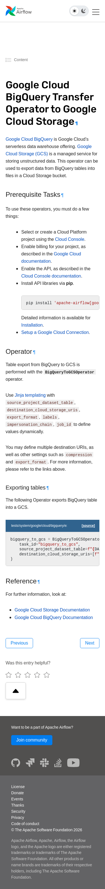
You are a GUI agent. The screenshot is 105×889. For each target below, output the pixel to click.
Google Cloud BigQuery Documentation (54, 617)
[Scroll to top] (16, 690)
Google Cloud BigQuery (29, 139)
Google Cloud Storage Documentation (52, 610)
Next (89, 643)
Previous (19, 643)
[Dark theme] (83, 11)
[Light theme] (74, 11)
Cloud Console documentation (51, 276)
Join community (31, 740)
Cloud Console (70, 239)
